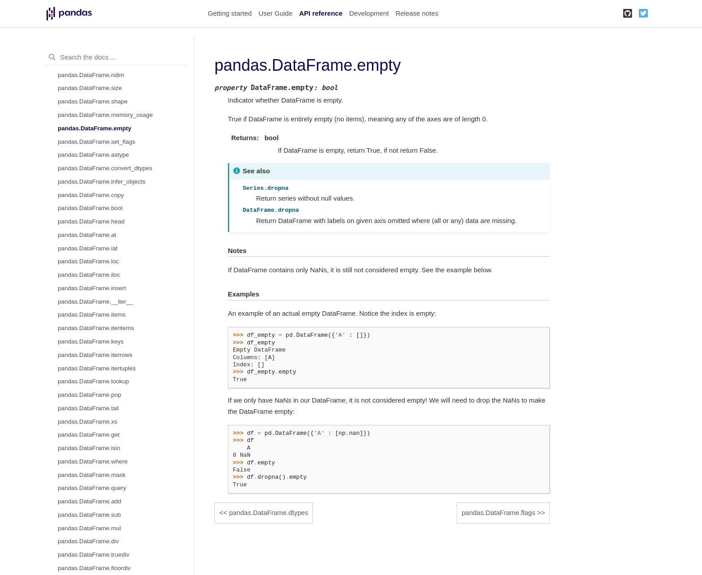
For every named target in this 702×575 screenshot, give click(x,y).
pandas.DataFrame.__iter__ (95, 301)
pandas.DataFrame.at (87, 235)
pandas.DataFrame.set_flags (96, 141)
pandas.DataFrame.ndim (91, 75)
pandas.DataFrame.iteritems (96, 328)
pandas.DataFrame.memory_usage (105, 115)
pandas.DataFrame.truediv (93, 554)
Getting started (230, 13)
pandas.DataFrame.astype (93, 154)
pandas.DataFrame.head (91, 221)
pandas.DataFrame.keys (91, 341)
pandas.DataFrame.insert (92, 288)
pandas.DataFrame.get (89, 434)
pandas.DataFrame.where (93, 461)
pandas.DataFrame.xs (87, 421)
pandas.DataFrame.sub (89, 514)
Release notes (416, 13)
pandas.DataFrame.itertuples (97, 368)
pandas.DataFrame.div (88, 541)
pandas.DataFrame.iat (88, 248)
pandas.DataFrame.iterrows (95, 355)
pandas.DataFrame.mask (92, 475)
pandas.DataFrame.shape (93, 101)
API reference (320, 13)
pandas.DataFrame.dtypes (268, 512)
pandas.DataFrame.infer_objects (102, 181)
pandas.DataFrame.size (90, 88)
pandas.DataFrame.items (92, 314)
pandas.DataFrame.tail (88, 408)
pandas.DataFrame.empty (94, 128)
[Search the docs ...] (115, 57)
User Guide (275, 13)
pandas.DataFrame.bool (90, 208)
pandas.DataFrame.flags (498, 512)
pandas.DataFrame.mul (89, 528)
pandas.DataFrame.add (89, 501)
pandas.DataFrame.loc (88, 261)
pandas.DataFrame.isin (89, 448)
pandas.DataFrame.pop (89, 394)
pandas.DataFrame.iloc (89, 274)
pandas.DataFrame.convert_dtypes (105, 168)
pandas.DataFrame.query (92, 488)
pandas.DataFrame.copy (91, 195)
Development (369, 13)
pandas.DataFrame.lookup (93, 381)
